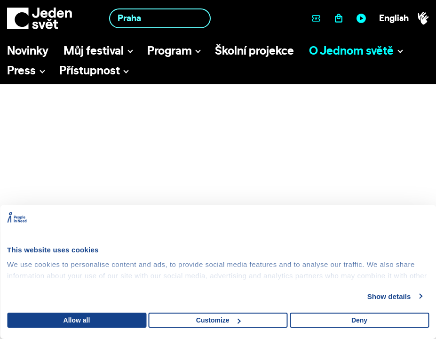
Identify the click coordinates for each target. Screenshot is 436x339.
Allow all (76, 320)
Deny (359, 320)
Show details (389, 296)
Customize (218, 320)
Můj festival (93, 50)
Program (169, 50)
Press (21, 70)
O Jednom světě (351, 50)
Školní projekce (254, 50)
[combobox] (160, 18)
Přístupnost (89, 70)
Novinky (27, 50)
